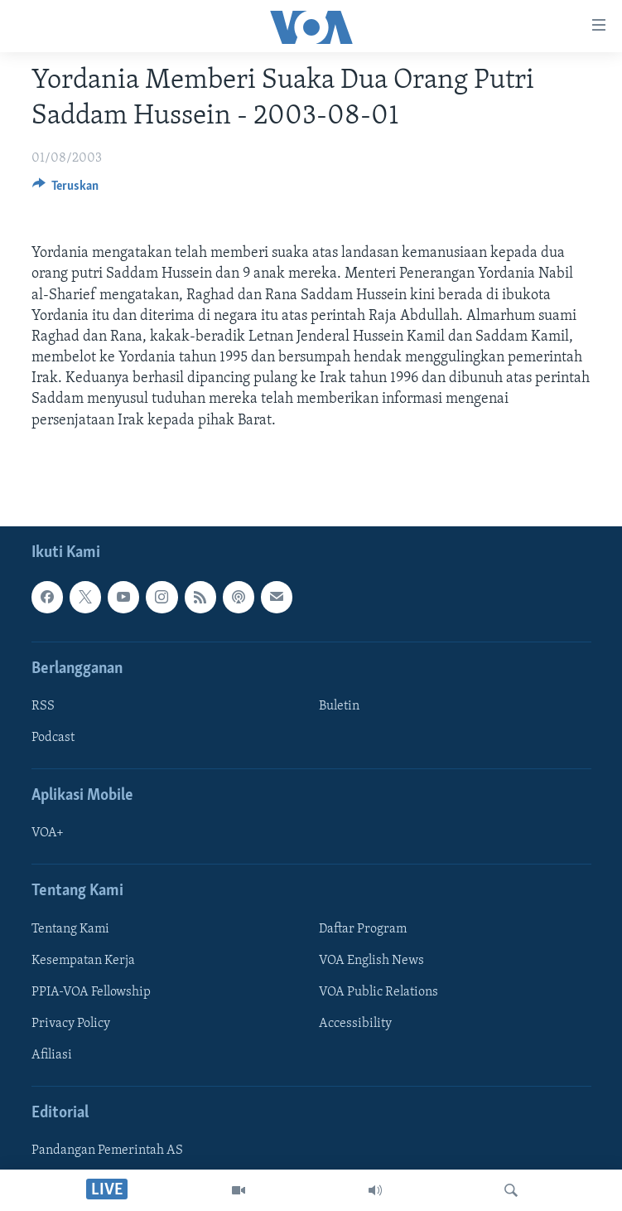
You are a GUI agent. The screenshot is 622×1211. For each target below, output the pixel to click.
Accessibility (355, 1023)
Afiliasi (51, 1055)
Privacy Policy (70, 1023)
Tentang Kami (70, 929)
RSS (43, 706)
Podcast (53, 737)
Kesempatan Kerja (83, 960)
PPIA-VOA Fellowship (91, 992)
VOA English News (371, 960)
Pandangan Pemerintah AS (107, 1150)
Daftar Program (363, 929)
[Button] (65, 190)
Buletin (339, 706)
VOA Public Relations (378, 992)
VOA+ (47, 833)
